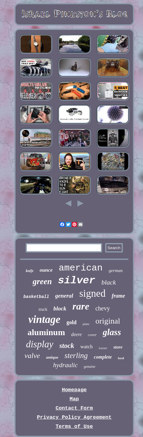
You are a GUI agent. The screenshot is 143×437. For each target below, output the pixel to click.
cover (92, 334)
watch (86, 346)
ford (121, 358)
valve (32, 356)
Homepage (74, 390)
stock (66, 345)
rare (81, 306)
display (39, 344)
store (118, 347)
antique (52, 357)
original (107, 321)
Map (74, 399)
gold (71, 322)
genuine (89, 366)
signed (92, 293)
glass (112, 332)
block (59, 308)
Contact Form (74, 408)
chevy (102, 308)
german (116, 270)
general (64, 295)
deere (76, 334)
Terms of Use (74, 426)
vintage (44, 319)
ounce (46, 270)
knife (30, 271)
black (108, 282)
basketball (36, 296)
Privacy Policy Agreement (74, 417)
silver (76, 280)
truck (43, 309)
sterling (76, 355)
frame (118, 296)
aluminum (46, 332)
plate (86, 324)
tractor (103, 348)
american (80, 268)
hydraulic (65, 365)
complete (103, 357)
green (42, 281)
